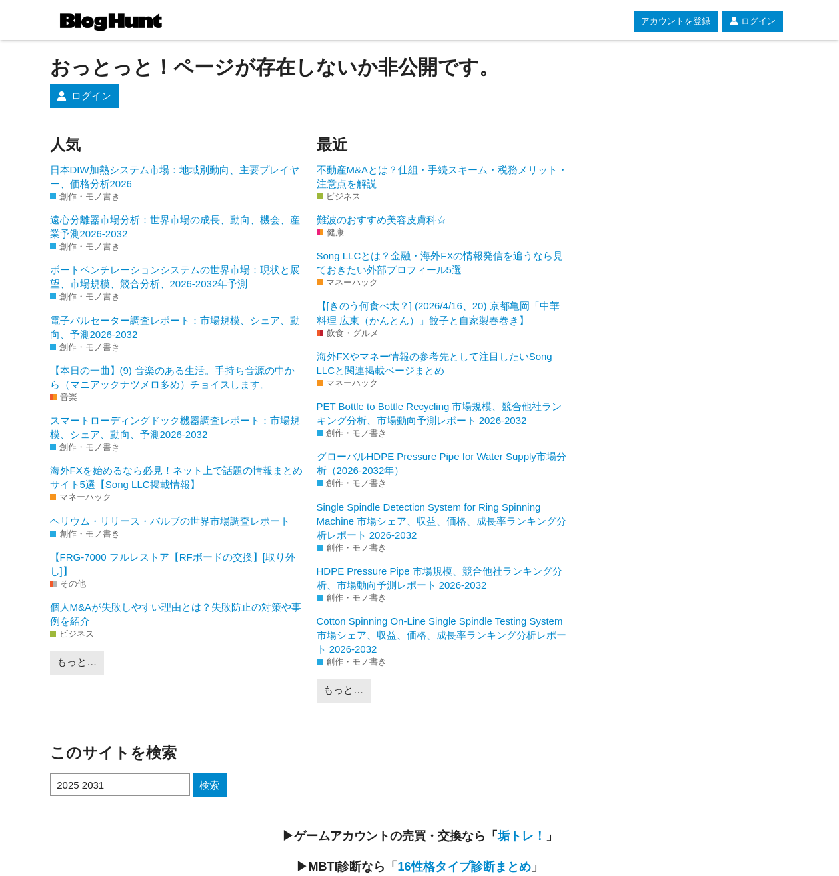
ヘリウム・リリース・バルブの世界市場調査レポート (170, 521)
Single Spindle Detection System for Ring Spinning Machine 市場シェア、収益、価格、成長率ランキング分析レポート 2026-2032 (442, 521)
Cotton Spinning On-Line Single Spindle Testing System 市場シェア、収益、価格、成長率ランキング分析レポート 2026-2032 (441, 635)
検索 (209, 785)
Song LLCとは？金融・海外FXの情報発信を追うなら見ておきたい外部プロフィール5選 (440, 262)
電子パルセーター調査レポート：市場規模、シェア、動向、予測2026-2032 (175, 327)
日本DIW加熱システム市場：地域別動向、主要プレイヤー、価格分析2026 (174, 176)
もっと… (77, 661)
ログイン (752, 21)
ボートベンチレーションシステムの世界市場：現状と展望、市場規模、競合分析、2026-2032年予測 (175, 276)
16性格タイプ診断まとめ (463, 866)
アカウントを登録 (675, 21)
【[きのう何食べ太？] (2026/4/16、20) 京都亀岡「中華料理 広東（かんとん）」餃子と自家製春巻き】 (438, 312)
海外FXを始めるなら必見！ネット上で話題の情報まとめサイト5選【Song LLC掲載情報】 (176, 477)
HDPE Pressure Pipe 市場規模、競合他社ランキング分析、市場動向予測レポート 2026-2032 (439, 578)
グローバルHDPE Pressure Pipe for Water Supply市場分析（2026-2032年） (441, 463)
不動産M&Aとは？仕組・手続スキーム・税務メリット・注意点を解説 (442, 176)
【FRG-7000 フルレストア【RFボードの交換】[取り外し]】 (172, 564)
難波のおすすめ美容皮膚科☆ (381, 219)
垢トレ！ (522, 836)
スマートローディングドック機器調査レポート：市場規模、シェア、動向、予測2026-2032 (175, 427)
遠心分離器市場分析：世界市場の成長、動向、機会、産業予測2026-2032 (175, 226)
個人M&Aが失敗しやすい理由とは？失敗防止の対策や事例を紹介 (176, 614)
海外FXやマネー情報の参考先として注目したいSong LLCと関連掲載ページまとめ (434, 363)
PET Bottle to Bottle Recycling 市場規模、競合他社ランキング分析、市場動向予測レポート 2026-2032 (439, 413)
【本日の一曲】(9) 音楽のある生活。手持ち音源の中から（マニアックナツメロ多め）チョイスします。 (172, 377)
